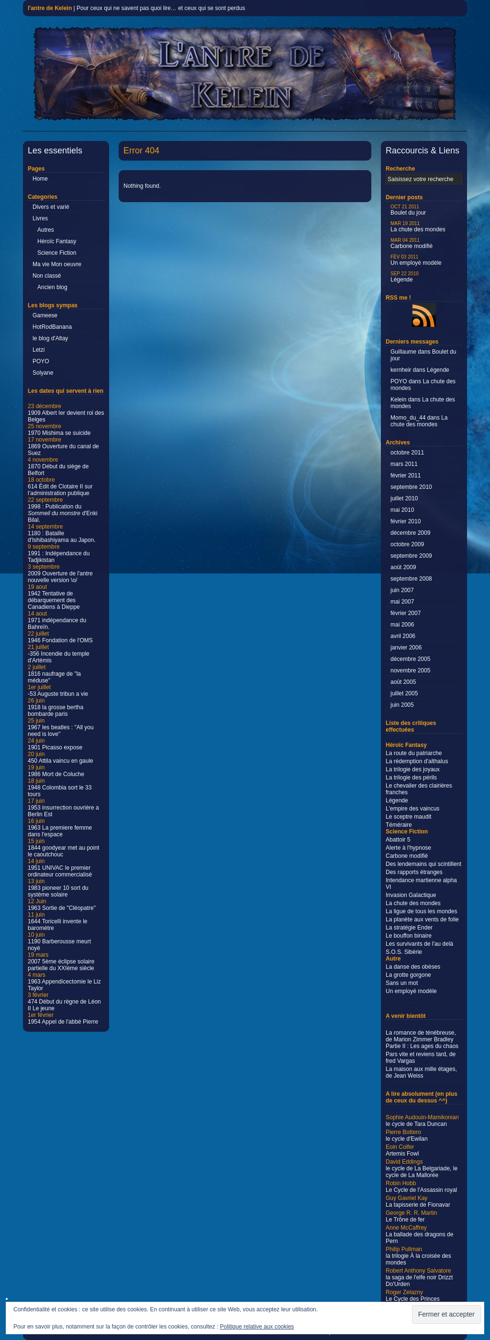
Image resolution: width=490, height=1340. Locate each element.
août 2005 (403, 682)
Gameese (45, 315)
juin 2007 (402, 590)
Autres (45, 230)
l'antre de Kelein (50, 8)
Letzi (39, 349)
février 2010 (405, 521)
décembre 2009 (410, 533)
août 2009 (403, 567)
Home (40, 178)
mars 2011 (404, 464)
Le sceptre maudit (408, 816)
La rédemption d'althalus (417, 761)
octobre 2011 (407, 452)
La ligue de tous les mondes (421, 911)
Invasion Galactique (411, 895)
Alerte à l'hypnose (408, 847)
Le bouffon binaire (409, 935)
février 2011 (405, 475)
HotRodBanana (52, 327)
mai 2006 (402, 624)
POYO (41, 361)
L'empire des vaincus (412, 808)
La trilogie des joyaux (413, 769)
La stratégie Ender (409, 927)
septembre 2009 (411, 555)
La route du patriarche (414, 753)
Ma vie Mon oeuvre (57, 264)
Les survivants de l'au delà (419, 943)
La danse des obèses (413, 966)
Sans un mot (402, 983)
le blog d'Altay (50, 338)
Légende (404, 277)
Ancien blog (52, 287)
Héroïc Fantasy (56, 241)
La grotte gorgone (408, 975)
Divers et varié (51, 207)
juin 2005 (402, 705)
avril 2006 (402, 636)
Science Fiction (56, 252)
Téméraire (399, 824)
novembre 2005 (410, 670)
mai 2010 (402, 510)
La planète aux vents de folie (422, 919)
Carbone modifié (411, 243)
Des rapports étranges (414, 872)
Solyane (43, 372)
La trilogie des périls (411, 777)
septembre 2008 (411, 578)
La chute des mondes (417, 227)
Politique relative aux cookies (257, 1326)
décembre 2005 (410, 659)
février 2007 (405, 613)
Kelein (398, 399)
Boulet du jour (408, 210)
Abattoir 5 (398, 839)
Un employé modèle (416, 260)
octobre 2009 (407, 544)
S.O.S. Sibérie (404, 952)
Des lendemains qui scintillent (423, 864)
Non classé (47, 275)
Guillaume (403, 351)
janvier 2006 (406, 647)
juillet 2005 (404, 693)
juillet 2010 (404, 498)
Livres (40, 218)
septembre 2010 (411, 487)
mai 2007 (402, 601)
